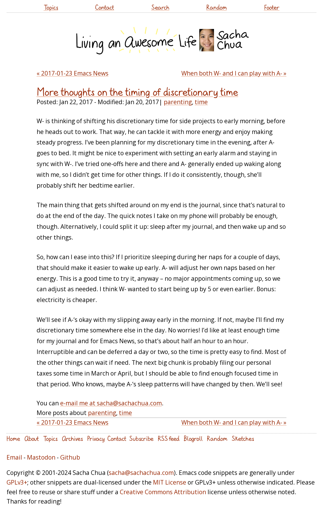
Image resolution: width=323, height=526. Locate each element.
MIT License (169, 482)
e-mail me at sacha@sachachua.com (111, 403)
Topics (51, 7)
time (201, 102)
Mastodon (41, 457)
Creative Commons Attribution (163, 492)
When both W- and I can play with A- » (233, 73)
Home (13, 438)
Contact (104, 7)
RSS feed (168, 438)
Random (216, 7)
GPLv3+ (17, 482)
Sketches (243, 438)
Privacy (95, 438)
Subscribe (141, 438)
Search (160, 7)
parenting (178, 102)
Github (70, 457)
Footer (272, 7)
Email (14, 457)
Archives (72, 438)
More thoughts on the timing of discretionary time (137, 92)
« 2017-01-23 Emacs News (72, 73)
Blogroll (193, 438)
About (31, 438)
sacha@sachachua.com (141, 473)
